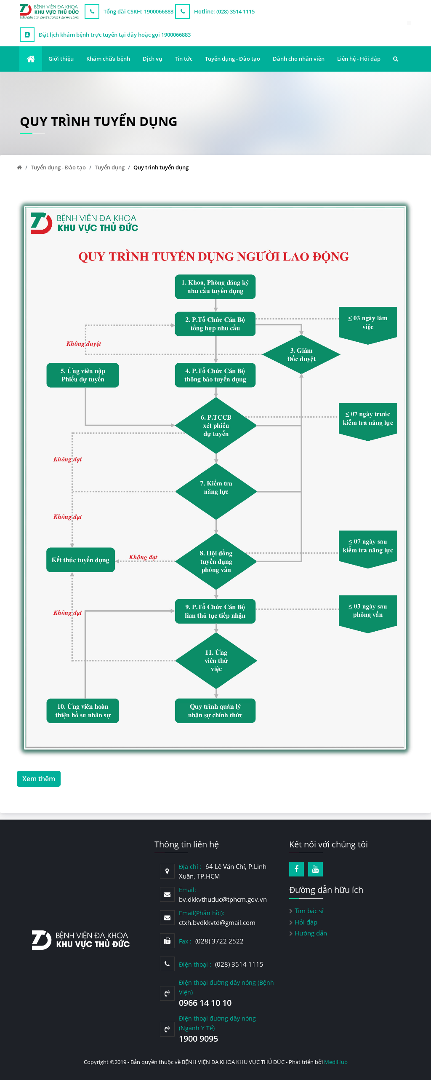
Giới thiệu (61, 58)
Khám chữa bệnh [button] (108, 58)
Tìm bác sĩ (309, 910)
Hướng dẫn (311, 933)
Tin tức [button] (183, 58)
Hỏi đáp (306, 922)
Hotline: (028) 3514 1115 (224, 11)
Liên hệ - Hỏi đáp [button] (358, 58)
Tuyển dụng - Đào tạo (58, 167)
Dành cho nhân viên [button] (299, 58)
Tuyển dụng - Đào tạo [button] (232, 58)
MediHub (336, 1062)
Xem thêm (38, 761)
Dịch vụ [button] (152, 58)
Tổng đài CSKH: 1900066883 (138, 11)
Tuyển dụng (110, 167)
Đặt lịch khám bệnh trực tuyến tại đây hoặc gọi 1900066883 (115, 34)
